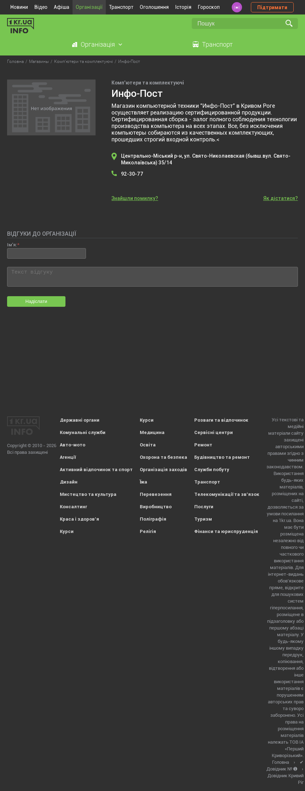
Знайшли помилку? (134, 198)
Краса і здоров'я (79, 519)
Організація (98, 44)
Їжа (143, 482)
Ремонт (203, 444)
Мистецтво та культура (88, 494)
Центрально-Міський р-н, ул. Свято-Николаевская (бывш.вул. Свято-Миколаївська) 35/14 (205, 159)
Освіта (148, 444)
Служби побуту (211, 469)
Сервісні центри (213, 432)
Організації (89, 7)
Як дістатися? (280, 198)
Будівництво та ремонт (222, 457)
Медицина (152, 432)
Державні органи (79, 420)
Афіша (61, 7)
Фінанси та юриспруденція (226, 531)
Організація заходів (163, 469)
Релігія (148, 531)
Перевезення (156, 494)
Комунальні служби (82, 432)
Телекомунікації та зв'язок (226, 494)
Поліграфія (153, 519)
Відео (40, 7)
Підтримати (272, 7)
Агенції (68, 457)
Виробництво (156, 506)
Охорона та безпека (163, 457)
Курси (67, 531)
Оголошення (154, 7)
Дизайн (68, 482)
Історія (183, 7)
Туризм (203, 519)
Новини (19, 7)
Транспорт (121, 7)
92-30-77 (132, 174)
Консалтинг (73, 506)
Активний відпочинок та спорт (96, 469)
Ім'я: (12, 244)
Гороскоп (209, 7)
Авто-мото (72, 444)
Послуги (203, 506)
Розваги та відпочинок (221, 420)
